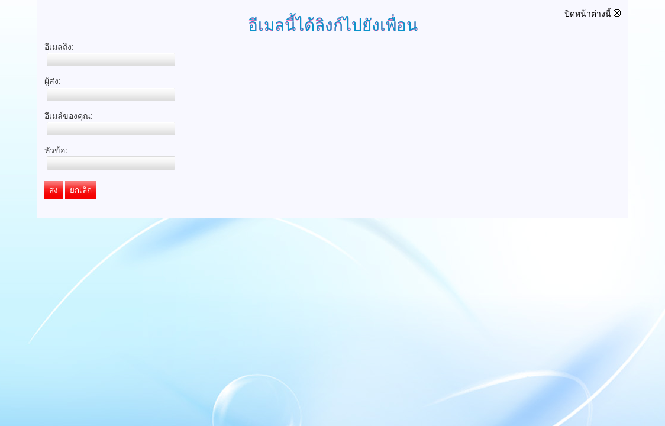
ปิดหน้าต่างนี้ (592, 13)
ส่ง (53, 190)
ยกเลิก (81, 190)
